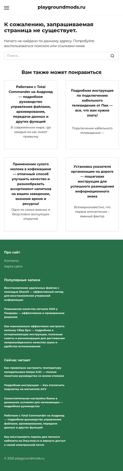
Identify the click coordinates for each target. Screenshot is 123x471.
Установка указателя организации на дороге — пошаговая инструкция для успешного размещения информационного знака (92, 181)
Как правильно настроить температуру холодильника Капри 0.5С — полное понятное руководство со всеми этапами (34, 371)
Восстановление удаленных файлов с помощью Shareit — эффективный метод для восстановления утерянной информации (33, 293)
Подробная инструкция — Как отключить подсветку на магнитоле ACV (34, 387)
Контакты (11, 261)
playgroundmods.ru (61, 7)
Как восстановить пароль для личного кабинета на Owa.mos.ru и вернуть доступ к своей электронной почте (34, 440)
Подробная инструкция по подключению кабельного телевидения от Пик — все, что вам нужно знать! (92, 102)
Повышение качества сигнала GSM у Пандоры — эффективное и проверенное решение (34, 313)
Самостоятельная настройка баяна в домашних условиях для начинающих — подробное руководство (33, 402)
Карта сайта (13, 266)
